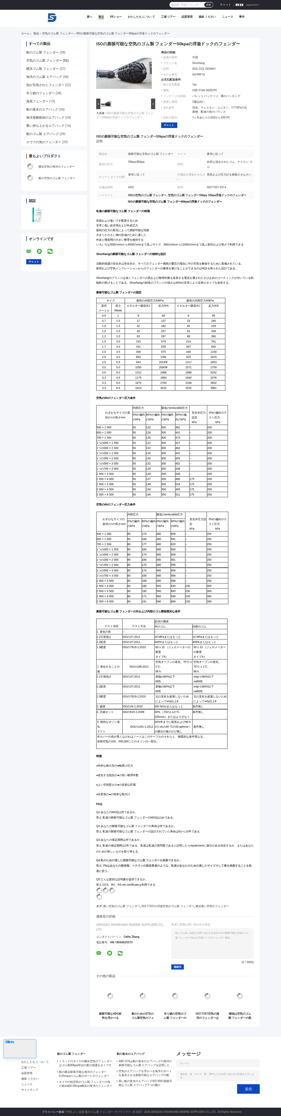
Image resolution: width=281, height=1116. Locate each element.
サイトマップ (29, 1089)
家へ (89, 16)
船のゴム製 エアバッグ (42, 134)
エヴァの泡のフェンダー (43, 142)
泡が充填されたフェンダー (45, 85)
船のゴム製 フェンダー (42, 52)
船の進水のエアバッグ (42, 109)
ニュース (227, 16)
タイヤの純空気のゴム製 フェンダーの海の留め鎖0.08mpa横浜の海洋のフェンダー (85, 1083)
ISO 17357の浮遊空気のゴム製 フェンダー (168, 906)
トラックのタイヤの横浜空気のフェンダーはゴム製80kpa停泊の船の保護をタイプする (85, 1064)
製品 (101, 16)
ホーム (25, 33)
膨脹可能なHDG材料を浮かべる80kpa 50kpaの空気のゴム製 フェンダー (110, 1016)
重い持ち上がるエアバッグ (45, 126)
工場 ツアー (168, 16)
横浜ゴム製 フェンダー (42, 69)
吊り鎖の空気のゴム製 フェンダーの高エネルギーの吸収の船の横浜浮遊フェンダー (175, 1016)
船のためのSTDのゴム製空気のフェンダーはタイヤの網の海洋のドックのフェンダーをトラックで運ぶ (143, 1016)
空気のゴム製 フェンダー (57, 33)
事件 (242, 16)
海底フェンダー (37, 101)
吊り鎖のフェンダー (40, 93)
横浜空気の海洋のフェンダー (57, 166)
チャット (225, 4)
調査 (208, 4)
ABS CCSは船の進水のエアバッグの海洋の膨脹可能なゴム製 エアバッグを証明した (145, 1063)
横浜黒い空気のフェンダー (212, 906)
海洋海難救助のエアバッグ (45, 117)
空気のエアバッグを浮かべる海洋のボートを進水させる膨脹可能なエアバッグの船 (145, 1073)
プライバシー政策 (53, 1111)
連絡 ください (207, 16)
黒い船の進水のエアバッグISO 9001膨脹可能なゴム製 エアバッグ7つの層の (145, 1083)
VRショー (116, 16)
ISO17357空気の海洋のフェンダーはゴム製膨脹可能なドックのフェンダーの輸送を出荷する (207, 1016)
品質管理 (187, 16)
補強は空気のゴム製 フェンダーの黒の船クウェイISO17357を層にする (240, 1016)
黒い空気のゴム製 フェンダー (121, 906)
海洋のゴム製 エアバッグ (44, 77)
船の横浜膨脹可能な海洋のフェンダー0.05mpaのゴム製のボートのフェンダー (84, 1073)
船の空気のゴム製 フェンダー (57, 178)
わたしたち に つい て (141, 16)
